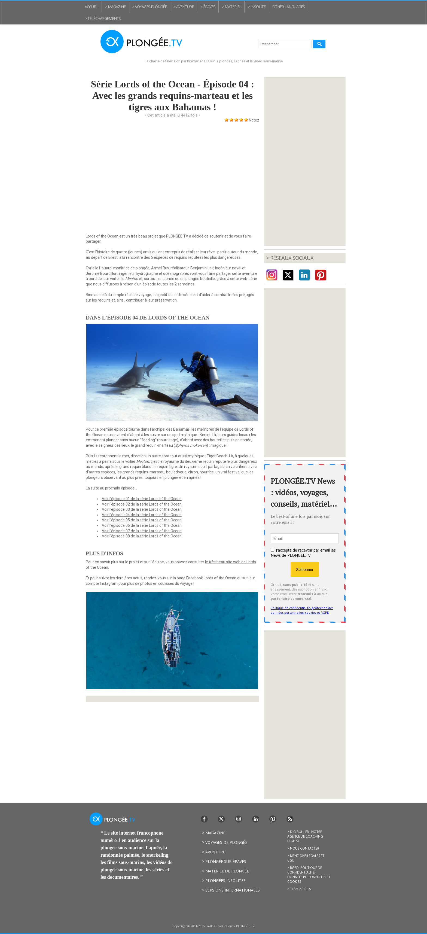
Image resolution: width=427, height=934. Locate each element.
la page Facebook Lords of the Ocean (204, 578)
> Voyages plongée (149, 6)
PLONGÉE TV (177, 236)
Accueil (91, 6)
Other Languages (288, 6)
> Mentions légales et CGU (305, 858)
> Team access (299, 889)
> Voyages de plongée (224, 842)
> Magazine (115, 6)
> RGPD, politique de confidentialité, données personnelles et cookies (308, 874)
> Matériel (231, 6)
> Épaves (207, 6)
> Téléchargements (103, 18)
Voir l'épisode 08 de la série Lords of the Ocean (142, 536)
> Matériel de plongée (225, 871)
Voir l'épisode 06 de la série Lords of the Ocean (142, 525)
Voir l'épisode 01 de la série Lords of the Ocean (142, 499)
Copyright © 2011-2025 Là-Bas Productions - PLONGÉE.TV (213, 926)
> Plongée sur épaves (224, 861)
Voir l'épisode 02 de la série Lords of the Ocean (142, 504)
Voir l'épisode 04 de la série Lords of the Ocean (142, 515)
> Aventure (183, 6)
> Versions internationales (231, 890)
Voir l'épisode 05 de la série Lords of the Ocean (142, 520)
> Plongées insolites (224, 880)
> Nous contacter (303, 848)
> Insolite (257, 6)
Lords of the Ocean (102, 236)
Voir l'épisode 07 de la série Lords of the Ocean (142, 531)
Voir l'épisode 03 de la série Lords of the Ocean (142, 509)
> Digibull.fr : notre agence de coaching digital (305, 836)
